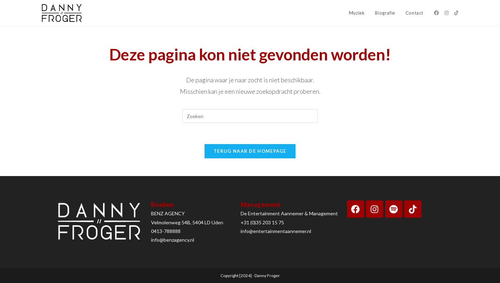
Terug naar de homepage (250, 151)
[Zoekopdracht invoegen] (250, 116)
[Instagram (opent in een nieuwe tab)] (446, 12)
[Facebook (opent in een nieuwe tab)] (436, 12)
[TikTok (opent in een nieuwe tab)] (456, 12)
